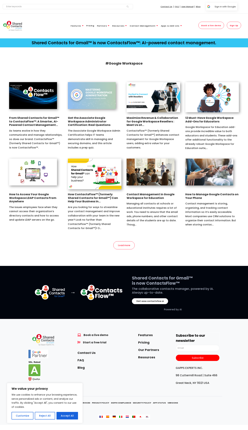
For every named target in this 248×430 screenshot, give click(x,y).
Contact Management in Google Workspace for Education (150, 196)
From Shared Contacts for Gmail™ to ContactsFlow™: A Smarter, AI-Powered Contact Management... (34, 121)
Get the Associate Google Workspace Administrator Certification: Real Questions (89, 121)
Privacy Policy (100, 402)
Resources (146, 357)
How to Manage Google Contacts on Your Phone (212, 196)
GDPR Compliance (121, 402)
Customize (22, 415)
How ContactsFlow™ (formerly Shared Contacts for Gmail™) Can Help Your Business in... (93, 198)
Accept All (67, 415)
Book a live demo (96, 335)
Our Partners (148, 350)
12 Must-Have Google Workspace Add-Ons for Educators (209, 119)
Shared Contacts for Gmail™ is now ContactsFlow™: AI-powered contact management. (124, 43)
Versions (173, 402)
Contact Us (87, 353)
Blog (81, 367)
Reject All (45, 415)
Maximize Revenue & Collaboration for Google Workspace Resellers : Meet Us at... (152, 121)
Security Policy (142, 402)
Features (145, 335)
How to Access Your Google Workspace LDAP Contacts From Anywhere (32, 198)
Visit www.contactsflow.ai (150, 301)
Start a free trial (94, 342)
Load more (124, 245)
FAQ (81, 360)
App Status (159, 402)
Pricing (143, 342)
